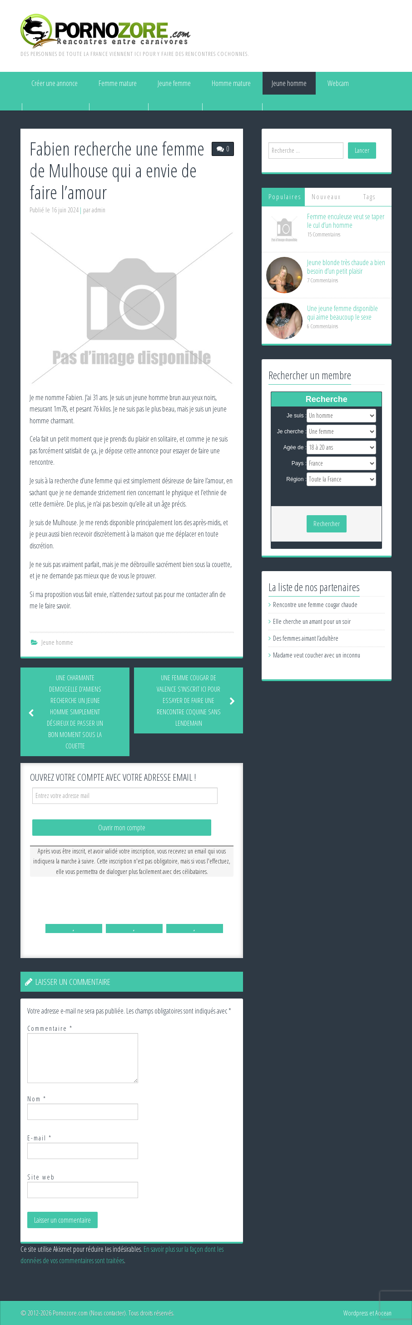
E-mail (39, 1138)
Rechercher (326, 523)
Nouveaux (326, 196)
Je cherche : (292, 431)
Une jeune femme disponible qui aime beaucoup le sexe (342, 312)
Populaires (284, 196)
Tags (369, 196)
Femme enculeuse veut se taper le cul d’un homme (345, 220)
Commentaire (50, 1028)
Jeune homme (289, 83)
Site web (41, 1177)
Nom (36, 1098)
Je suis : (297, 415)
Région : (296, 479)
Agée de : (295, 447)
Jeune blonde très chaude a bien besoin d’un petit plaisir (346, 266)
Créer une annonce (54, 83)
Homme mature (231, 83)
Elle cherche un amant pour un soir (312, 621)
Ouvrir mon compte (121, 828)
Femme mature (118, 83)
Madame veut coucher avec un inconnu (316, 655)
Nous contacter (107, 1313)
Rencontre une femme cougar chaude (315, 604)
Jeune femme (174, 83)
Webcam (338, 83)
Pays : (299, 463)
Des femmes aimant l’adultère (305, 638)
